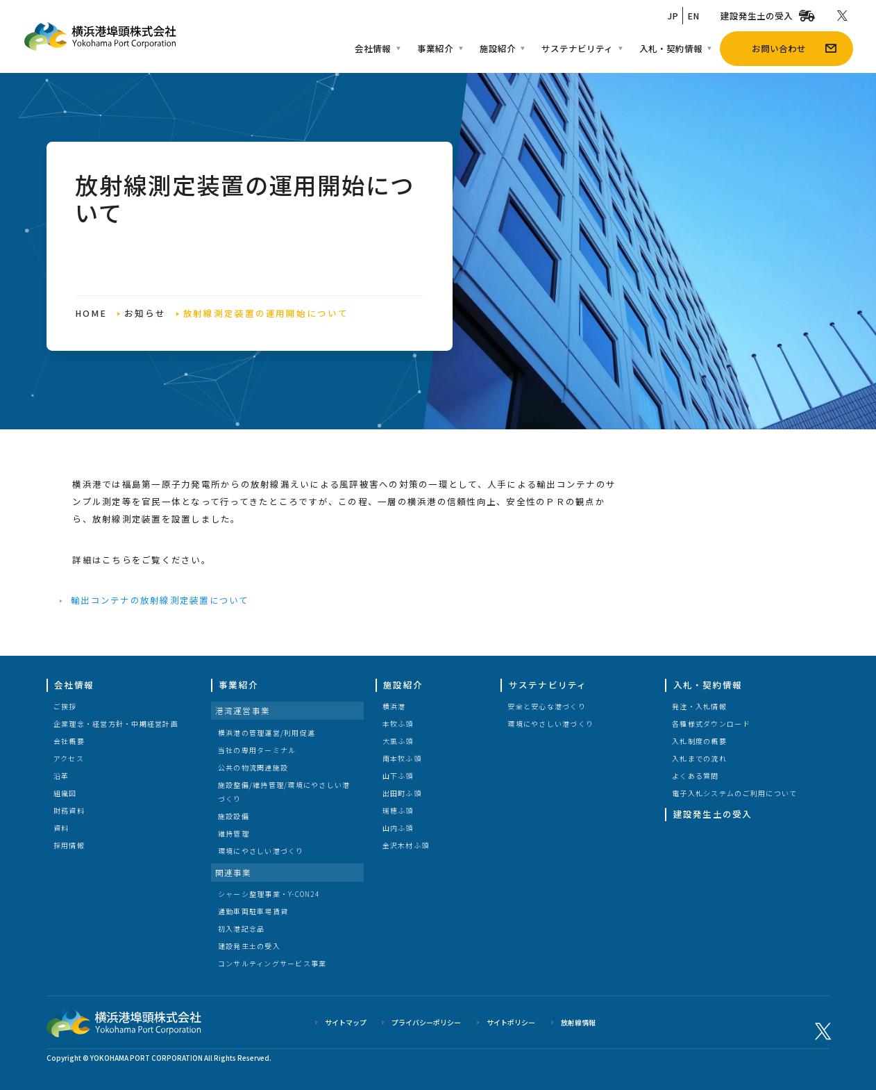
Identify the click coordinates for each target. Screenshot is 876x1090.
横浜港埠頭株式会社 (124, 1022)
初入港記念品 (241, 928)
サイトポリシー (511, 1022)
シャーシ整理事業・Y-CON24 (268, 894)
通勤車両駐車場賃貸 (253, 911)
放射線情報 (578, 1022)
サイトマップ (346, 1022)
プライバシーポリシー (426, 1022)
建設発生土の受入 (249, 946)
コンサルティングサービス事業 (272, 963)
